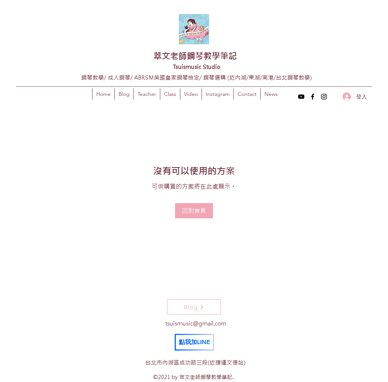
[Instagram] (324, 96)
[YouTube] (301, 96)
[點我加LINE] (194, 342)
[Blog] (194, 307)
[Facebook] (312, 96)
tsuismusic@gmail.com (195, 323)
